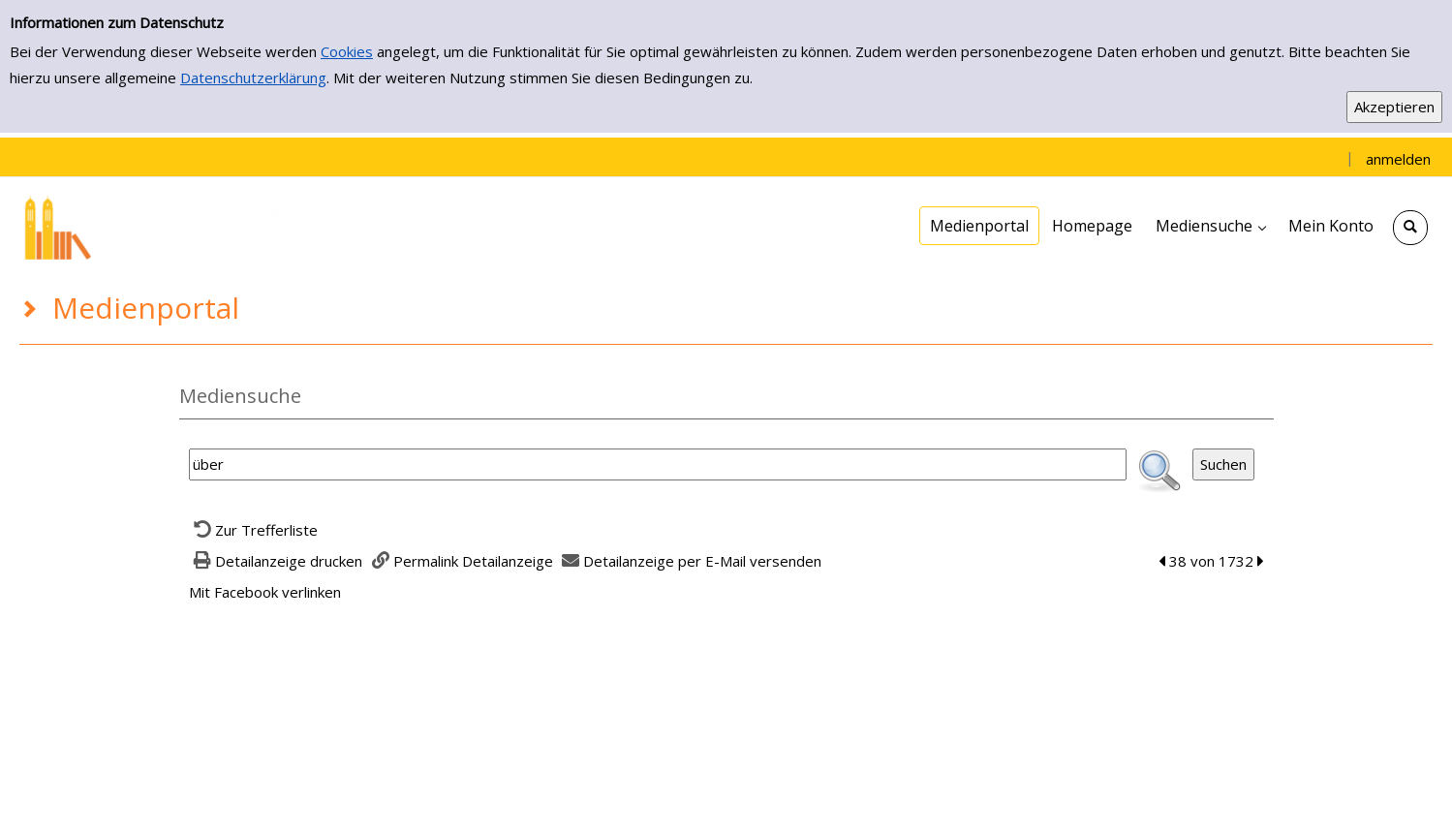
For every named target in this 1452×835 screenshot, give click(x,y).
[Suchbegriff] (658, 464)
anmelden (1398, 159)
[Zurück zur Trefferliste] (254, 530)
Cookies (347, 51)
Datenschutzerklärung (253, 77)
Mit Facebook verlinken (265, 592)
